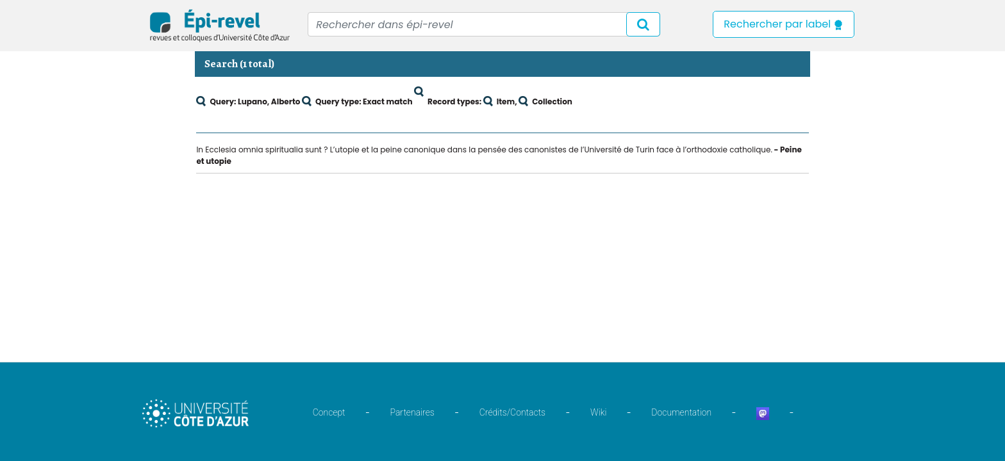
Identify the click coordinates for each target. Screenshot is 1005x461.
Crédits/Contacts (512, 412)
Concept (329, 412)
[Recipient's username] (484, 24)
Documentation (681, 412)
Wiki (598, 412)
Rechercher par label (783, 24)
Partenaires (412, 412)
